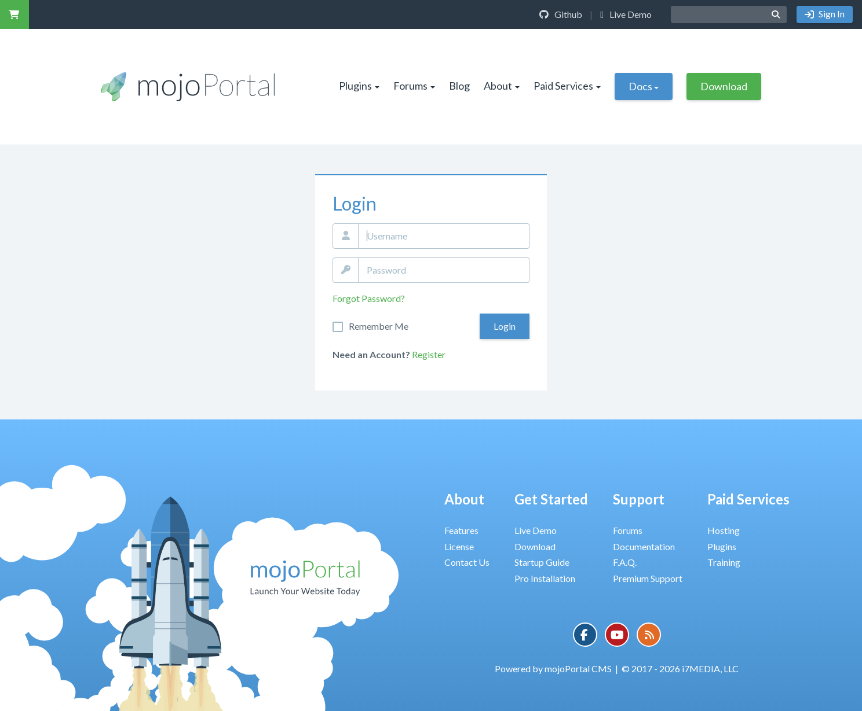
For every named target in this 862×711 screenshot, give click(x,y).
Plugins (359, 85)
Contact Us (467, 562)
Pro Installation (544, 578)
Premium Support (647, 578)
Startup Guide (541, 562)
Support (638, 499)
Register (428, 354)
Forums (414, 85)
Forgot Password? (369, 298)
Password (346, 270)
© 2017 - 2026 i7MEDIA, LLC (680, 668)
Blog (459, 85)
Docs (644, 86)
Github (560, 14)
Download (723, 86)
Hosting (723, 530)
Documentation (644, 546)
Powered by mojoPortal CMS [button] (553, 668)
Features (461, 530)
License (459, 546)
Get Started (551, 499)
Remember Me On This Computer (378, 326)
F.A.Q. (625, 562)
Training (723, 562)
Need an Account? (371, 354)
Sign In (831, 13)
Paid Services (567, 85)
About (502, 85)
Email (346, 236)
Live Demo (626, 14)
